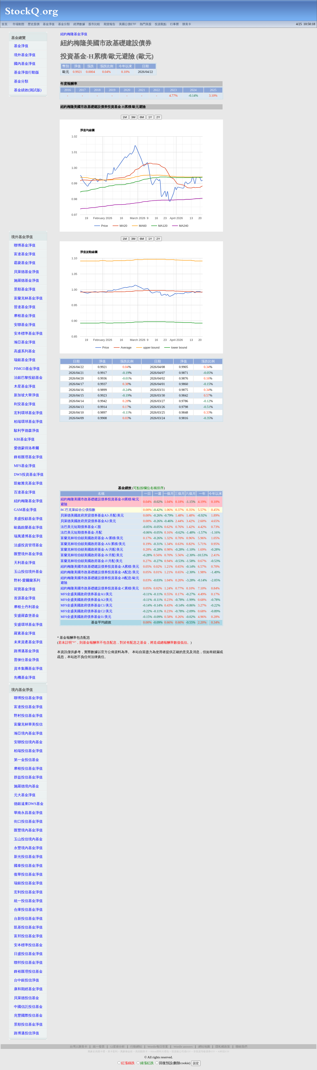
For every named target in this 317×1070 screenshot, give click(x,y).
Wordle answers (182, 1046)
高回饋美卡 (141, 1051)
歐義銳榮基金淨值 (27, 527)
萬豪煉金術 (126, 1051)
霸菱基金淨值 (23, 263)
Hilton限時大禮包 (159, 1051)
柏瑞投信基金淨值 (27, 751)
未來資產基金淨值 (27, 642)
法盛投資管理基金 (27, 545)
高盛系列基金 (23, 351)
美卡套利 (113, 1051)
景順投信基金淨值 (27, 1024)
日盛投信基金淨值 (27, 954)
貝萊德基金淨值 (25, 272)
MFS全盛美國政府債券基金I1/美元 (86, 617)
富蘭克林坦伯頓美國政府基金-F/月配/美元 (91, 561)
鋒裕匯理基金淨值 (27, 457)
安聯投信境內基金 (27, 742)
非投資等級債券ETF (204, 1051)
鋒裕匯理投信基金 (27, 971)
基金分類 (64, 24)
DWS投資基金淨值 (27, 474)
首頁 (4, 24)
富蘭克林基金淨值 (27, 298)
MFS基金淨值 (23, 466)
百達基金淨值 (23, 492)
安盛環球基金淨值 (27, 624)
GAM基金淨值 (24, 510)
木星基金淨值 (23, 386)
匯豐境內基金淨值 (27, 830)
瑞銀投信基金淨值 (27, 883)
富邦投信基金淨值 (27, 936)
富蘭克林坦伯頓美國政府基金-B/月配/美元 (92, 555)
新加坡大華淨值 (25, 395)
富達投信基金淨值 (27, 707)
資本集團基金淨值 (27, 668)
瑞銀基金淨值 (23, 360)
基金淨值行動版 (25, 72)
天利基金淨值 (23, 562)
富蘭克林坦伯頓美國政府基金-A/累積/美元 (92, 538)
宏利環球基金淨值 (27, 413)
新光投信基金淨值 (27, 857)
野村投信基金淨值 (27, 715)
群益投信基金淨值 (27, 777)
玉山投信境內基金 (27, 839)
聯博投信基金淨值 (27, 698)
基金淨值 (49, 24)
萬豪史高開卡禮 (96, 1051)
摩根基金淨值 (23, 316)
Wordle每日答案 (158, 1046)
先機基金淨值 (23, 677)
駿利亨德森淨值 (25, 430)
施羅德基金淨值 (25, 280)
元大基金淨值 (23, 795)
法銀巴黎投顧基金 (27, 377)
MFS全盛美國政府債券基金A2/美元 (86, 599)
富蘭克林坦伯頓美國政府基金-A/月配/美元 (92, 549)
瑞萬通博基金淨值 (27, 536)
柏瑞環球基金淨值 (27, 421)
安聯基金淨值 (23, 325)
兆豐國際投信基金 (27, 1015)
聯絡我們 (241, 1046)
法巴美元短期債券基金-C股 (81, 527)
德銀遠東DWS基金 (27, 804)
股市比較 (94, 24)
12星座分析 (117, 1046)
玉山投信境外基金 (27, 571)
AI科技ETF (223, 1051)
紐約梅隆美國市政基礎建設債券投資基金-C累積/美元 (100, 588)
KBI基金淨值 (23, 439)
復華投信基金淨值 (27, 874)
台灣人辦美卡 (78, 1046)
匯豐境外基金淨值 (27, 554)
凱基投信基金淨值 (27, 927)
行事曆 (174, 24)
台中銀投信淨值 (25, 980)
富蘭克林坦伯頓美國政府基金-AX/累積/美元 (93, 544)
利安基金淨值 (23, 404)
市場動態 (18, 24)
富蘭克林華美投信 (27, 724)
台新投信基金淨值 (27, 918)
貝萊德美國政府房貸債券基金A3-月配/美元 (92, 515)
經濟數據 (79, 24)
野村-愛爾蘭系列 (25, 580)
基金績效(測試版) (26, 90)
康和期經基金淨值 (27, 989)
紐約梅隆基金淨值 (27, 501)
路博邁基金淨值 (25, 651)
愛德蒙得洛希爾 (25, 448)
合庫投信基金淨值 (27, 909)
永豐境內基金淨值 (27, 848)
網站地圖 (204, 1046)
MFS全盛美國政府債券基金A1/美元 (86, 594)
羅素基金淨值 (23, 633)
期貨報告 (109, 24)
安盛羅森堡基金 (25, 615)
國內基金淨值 (23, 63)
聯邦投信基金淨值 (27, 962)
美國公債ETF (127, 24)
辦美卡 (186, 24)
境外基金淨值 (23, 55)
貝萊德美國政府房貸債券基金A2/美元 (88, 521)
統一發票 (99, 1046)
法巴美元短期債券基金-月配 (81, 532)
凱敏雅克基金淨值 (27, 483)
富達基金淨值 (23, 254)
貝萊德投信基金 (25, 998)
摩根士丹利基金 (25, 607)
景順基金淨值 (23, 289)
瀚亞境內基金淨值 (27, 733)
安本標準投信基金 (27, 945)
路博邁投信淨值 (25, 1033)
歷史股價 (33, 24)
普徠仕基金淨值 (25, 660)
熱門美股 (145, 24)
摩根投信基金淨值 (27, 768)
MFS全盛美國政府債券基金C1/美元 (86, 605)
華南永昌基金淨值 (27, 813)
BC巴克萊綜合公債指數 (78, 510)
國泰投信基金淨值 (27, 865)
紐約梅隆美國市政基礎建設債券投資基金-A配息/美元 (100, 572)
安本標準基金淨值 (27, 333)
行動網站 (136, 1046)
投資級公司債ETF (181, 1051)
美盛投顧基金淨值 (27, 519)
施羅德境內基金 (25, 786)
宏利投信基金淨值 (27, 892)
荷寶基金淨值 (23, 589)
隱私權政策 (222, 1046)
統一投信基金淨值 (27, 901)
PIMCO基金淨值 (25, 368)
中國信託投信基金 (27, 1007)
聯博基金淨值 (23, 245)
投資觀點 (160, 24)
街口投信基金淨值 (27, 821)
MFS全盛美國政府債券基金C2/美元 (86, 611)
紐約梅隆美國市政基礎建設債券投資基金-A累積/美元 (100, 566)
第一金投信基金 (25, 760)
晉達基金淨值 (23, 307)
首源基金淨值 (23, 598)
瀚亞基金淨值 (23, 342)
